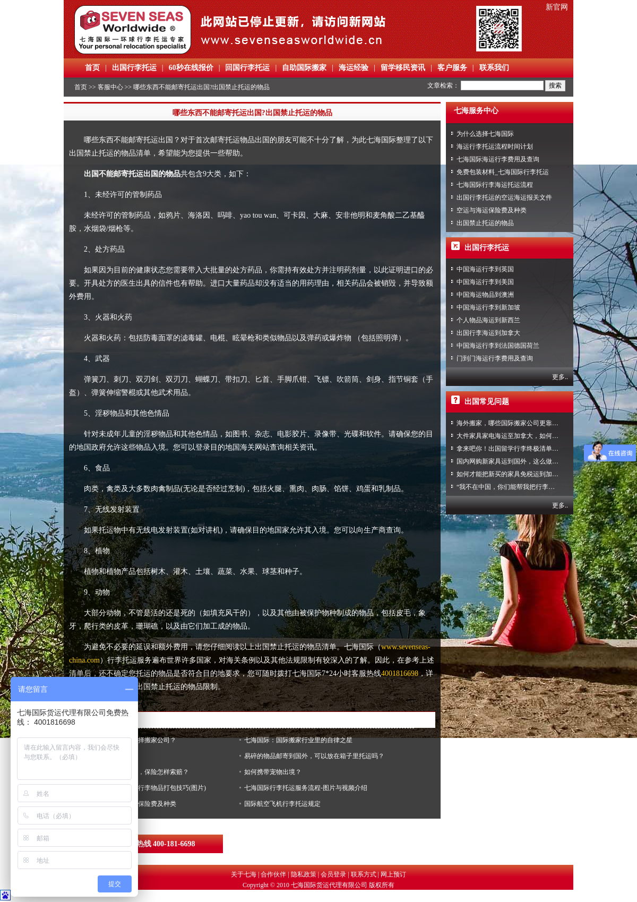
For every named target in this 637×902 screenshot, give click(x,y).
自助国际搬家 (304, 68)
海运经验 (353, 68)
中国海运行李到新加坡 (488, 307)
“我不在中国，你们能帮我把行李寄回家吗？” (520, 487)
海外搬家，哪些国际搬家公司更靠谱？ (511, 423)
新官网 (557, 7)
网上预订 (393, 874)
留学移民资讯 (403, 68)
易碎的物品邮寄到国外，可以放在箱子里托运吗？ (314, 756)
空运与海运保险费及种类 (492, 210)
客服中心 (110, 87)
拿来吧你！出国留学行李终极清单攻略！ (514, 448)
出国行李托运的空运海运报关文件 (504, 197)
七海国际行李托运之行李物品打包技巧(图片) (143, 788)
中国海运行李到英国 (485, 269)
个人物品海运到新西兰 (488, 320)
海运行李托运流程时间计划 (495, 146)
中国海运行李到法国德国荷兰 (498, 345)
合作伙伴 (273, 874)
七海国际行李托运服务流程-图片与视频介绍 (305, 788)
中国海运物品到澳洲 (485, 294)
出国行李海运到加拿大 (488, 333)
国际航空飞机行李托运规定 (282, 803)
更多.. (560, 377)
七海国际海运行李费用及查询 (498, 159)
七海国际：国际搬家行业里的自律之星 (298, 740)
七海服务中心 (476, 111)
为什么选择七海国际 (485, 134)
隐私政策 (303, 874)
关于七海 (243, 874)
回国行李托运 (247, 68)
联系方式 (363, 874)
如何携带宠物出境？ (273, 772)
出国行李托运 (134, 68)
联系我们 (494, 68)
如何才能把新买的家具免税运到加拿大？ (514, 474)
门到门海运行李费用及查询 (495, 358)
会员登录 (333, 874)
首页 (92, 68)
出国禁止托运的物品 (485, 223)
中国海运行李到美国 (485, 282)
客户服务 (452, 68)
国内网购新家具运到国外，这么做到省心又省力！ (527, 461)
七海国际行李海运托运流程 (495, 184)
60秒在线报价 (191, 68)
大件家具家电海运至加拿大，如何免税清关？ (520, 436)
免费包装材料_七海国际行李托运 (503, 172)
